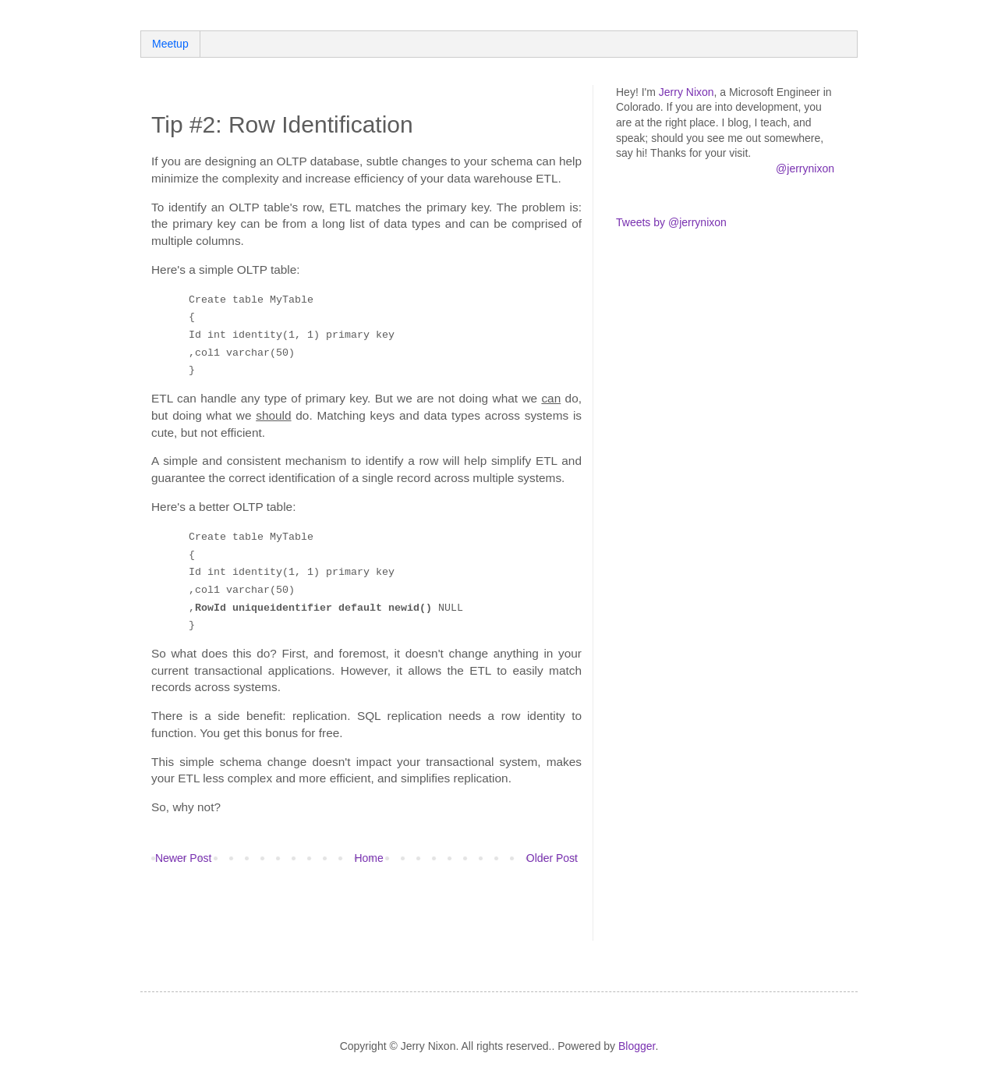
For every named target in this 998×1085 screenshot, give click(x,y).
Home (368, 858)
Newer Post (183, 858)
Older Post (552, 858)
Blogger (636, 1046)
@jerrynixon (805, 168)
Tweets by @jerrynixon (671, 222)
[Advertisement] (333, 913)
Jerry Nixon (686, 92)
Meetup (170, 43)
